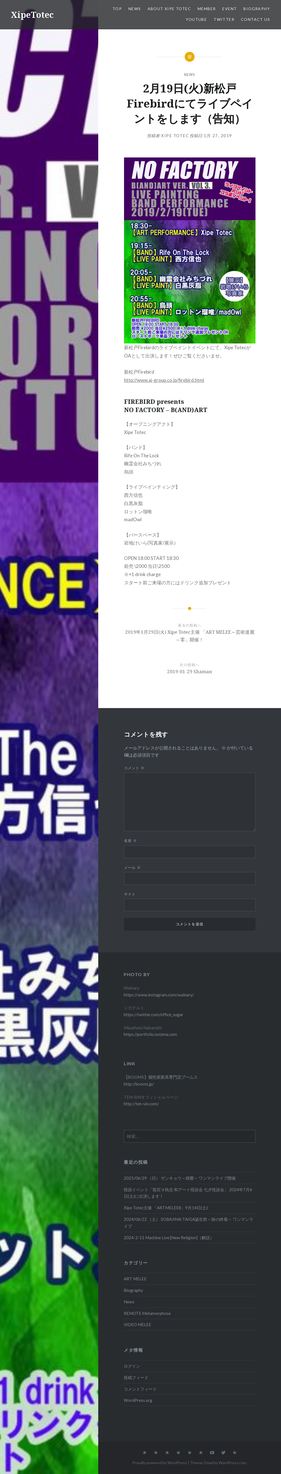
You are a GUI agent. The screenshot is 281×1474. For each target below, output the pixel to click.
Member (207, 8)
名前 (130, 840)
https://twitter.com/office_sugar (153, 1014)
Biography (256, 8)
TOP (117, 8)
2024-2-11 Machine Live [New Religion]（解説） (169, 1237)
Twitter (223, 19)
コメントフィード (140, 1388)
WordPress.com (232, 1462)
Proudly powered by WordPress (159, 1462)
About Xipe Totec (169, 8)
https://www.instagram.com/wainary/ (159, 994)
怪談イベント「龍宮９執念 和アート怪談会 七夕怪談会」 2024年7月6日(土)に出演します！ (188, 1193)
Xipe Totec (175, 135)
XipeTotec (32, 14)
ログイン (132, 1365)
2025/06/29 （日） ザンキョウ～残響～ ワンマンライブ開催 (180, 1178)
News (134, 8)
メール (132, 867)
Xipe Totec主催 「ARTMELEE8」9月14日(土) (166, 1207)
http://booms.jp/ (139, 1083)
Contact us (255, 19)
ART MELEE (135, 1278)
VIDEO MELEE (137, 1324)
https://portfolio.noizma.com (150, 1034)
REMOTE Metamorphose (147, 1313)
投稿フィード (136, 1377)
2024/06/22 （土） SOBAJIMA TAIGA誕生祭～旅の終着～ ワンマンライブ (188, 1222)
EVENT (229, 8)
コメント (134, 768)
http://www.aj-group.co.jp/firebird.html (164, 380)
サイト (130, 894)
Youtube (196, 19)
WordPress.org (138, 1400)
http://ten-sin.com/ (141, 1103)
